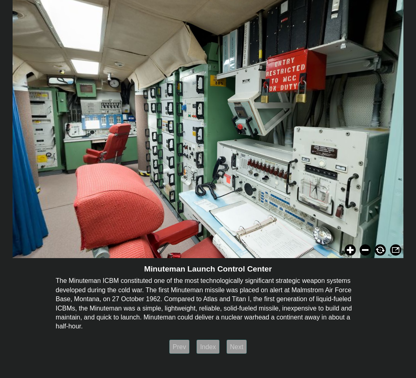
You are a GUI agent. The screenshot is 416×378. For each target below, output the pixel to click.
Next (236, 346)
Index (208, 346)
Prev (179, 346)
